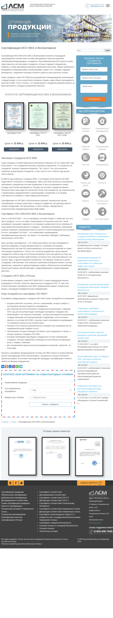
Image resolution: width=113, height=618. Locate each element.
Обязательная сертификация (13, 495)
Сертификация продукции (12, 492)
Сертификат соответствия (50, 492)
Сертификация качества (11, 517)
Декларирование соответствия (14, 500)
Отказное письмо (46, 528)
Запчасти (102, 183)
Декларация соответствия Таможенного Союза (59, 512)
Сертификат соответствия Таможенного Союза (59, 509)
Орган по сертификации (11, 506)
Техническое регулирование (13, 514)
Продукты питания (85, 129)
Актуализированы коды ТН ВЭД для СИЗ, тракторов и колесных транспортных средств (93, 359)
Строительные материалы (102, 202)
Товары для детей (86, 184)
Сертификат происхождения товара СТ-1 (57, 514)
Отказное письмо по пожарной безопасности (58, 526)
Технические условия (48, 531)
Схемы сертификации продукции (15, 503)
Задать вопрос (91, 483)
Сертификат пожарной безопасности (55, 523)
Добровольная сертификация (14, 498)
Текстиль (86, 165)
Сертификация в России (11, 520)
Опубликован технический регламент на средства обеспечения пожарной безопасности (93, 287)
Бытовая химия (102, 219)
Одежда (85, 219)
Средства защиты (86, 148)
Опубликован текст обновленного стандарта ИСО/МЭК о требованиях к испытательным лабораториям (93, 236)
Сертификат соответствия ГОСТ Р (54, 498)
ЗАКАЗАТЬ (14, 149)
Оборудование (102, 165)
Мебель (85, 201)
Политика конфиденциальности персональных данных (21, 544)
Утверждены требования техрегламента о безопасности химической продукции (90, 311)
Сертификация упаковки (102, 148)
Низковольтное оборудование (102, 129)
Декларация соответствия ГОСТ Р (54, 500)
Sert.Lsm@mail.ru (95, 523)
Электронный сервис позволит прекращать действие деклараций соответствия (92, 335)
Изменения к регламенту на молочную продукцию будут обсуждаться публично (89, 389)
